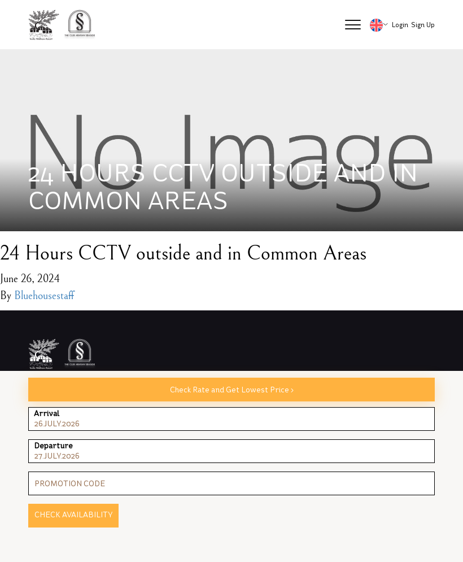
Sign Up (423, 25)
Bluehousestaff (44, 295)
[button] (353, 25)
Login (400, 25)
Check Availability (73, 515)
